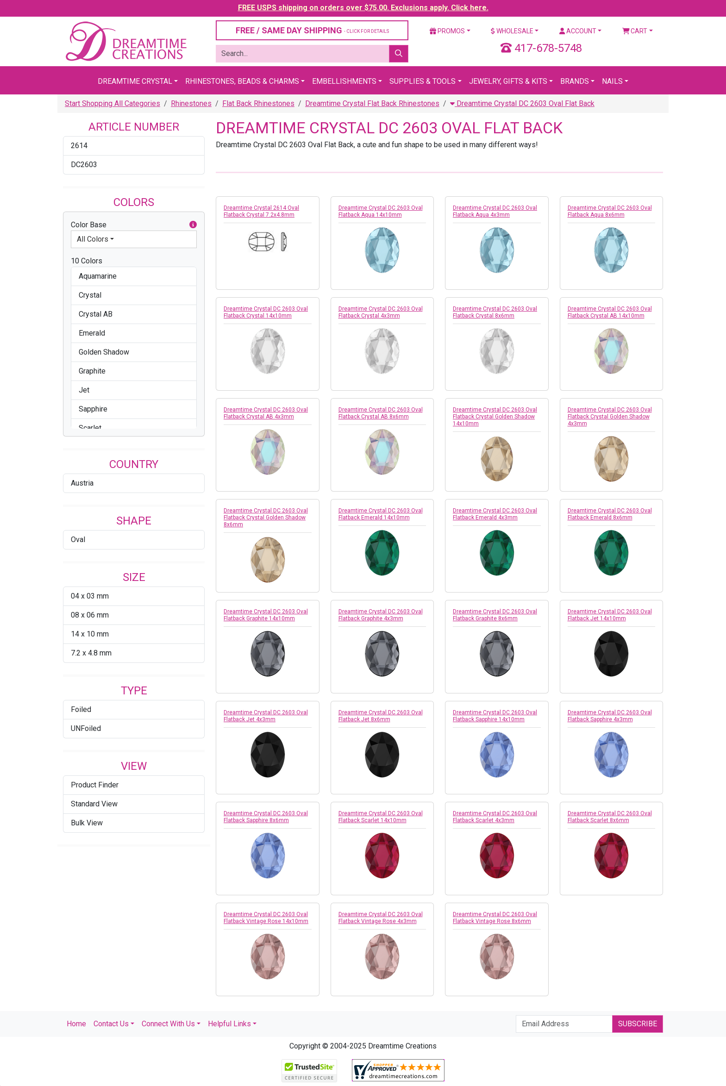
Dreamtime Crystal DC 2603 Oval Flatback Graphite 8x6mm (495, 615)
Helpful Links (229, 1023)
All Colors (92, 239)
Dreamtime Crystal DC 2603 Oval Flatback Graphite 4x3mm (380, 615)
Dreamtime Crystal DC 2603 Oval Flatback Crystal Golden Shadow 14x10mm (495, 416)
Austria (82, 483)
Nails (612, 81)
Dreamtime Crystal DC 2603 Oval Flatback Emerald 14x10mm (380, 514)
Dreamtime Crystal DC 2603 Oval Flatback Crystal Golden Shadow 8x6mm (266, 517)
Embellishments (344, 81)
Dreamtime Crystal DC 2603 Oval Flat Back (522, 103)
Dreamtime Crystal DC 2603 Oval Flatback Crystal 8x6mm (495, 312)
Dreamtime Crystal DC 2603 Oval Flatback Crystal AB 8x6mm (380, 413)
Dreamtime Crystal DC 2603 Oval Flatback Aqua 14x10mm (380, 211)
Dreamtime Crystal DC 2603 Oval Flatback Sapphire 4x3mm (610, 716)
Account (577, 31)
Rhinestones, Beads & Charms (242, 81)
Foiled (81, 709)
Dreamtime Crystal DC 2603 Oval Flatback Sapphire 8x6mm (266, 817)
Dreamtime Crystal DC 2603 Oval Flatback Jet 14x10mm (610, 615)
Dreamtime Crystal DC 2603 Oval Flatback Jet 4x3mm (266, 716)
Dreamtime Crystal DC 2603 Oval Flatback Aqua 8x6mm (610, 211)
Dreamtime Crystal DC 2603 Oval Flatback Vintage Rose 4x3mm (380, 917)
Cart (635, 31)
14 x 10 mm (90, 634)
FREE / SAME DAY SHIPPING (312, 30)
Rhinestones (191, 103)
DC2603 (84, 164)
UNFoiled (86, 728)
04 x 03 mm (90, 596)
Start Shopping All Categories (112, 103)
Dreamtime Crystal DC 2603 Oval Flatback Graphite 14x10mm (266, 615)
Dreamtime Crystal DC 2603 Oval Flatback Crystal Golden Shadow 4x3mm (610, 416)
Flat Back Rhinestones (258, 103)
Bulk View (87, 822)
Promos (447, 31)
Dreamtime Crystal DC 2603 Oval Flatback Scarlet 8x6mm (610, 817)
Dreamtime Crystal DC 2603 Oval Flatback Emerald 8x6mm (610, 514)
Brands (574, 81)
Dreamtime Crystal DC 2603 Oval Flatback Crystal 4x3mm (380, 312)
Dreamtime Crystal (135, 81)
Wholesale (512, 31)
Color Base (134, 225)
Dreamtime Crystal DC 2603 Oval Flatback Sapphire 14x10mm (495, 716)
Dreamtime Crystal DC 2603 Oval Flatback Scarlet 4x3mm (495, 817)
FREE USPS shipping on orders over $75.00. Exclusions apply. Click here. (363, 7)
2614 (79, 145)
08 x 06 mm (90, 615)
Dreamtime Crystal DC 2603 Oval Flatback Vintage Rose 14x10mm (266, 917)
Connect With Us (168, 1023)
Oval (78, 539)
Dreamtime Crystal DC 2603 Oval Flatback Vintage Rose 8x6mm (495, 917)
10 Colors (86, 260)
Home (76, 1023)
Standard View (94, 803)
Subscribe (637, 1023)
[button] (193, 225)
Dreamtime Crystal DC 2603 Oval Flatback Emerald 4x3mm (495, 514)
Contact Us (111, 1023)
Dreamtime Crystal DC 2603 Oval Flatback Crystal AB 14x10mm (610, 312)
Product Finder (95, 784)
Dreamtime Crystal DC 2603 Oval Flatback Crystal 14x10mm (266, 312)
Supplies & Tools (422, 81)
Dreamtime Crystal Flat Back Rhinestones (372, 103)
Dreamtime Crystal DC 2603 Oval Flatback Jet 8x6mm (380, 716)
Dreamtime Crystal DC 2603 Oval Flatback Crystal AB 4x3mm (266, 413)
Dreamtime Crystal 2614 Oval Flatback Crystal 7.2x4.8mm (261, 211)
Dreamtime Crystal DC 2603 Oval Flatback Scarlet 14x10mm (380, 817)
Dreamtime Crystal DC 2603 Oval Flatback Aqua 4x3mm (495, 211)
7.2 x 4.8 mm (91, 653)
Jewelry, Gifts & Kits (508, 81)
